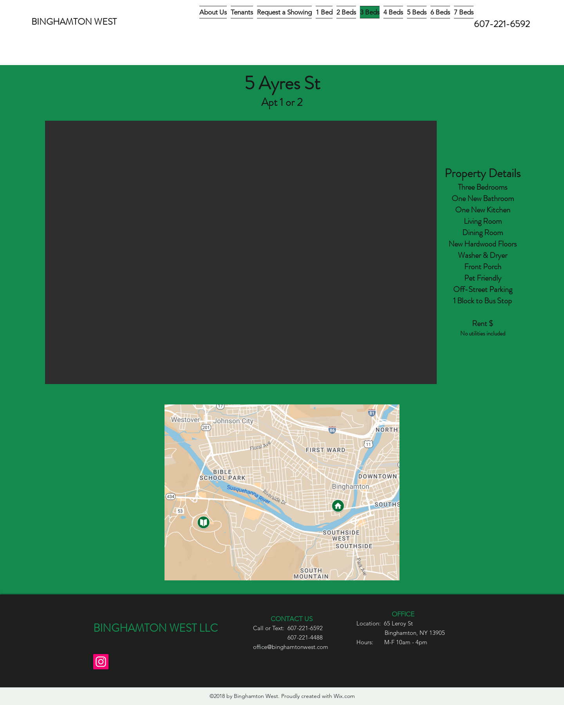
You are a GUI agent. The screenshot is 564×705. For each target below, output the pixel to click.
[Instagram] (100, 661)
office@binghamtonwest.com (290, 647)
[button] (241, 252)
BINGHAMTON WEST (74, 21)
